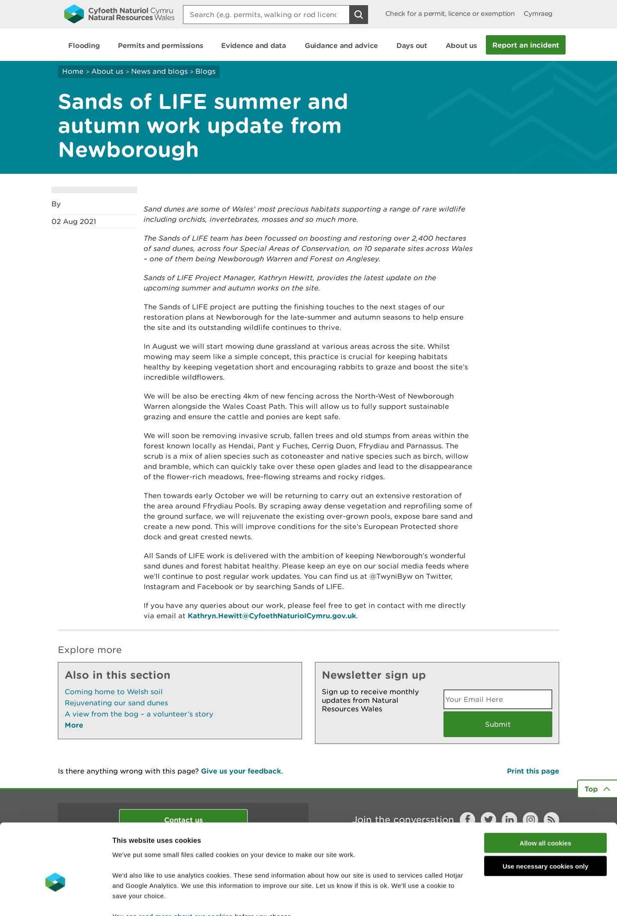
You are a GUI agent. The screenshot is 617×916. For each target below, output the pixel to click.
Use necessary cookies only (545, 814)
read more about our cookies (186, 864)
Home (73, 71)
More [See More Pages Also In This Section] (74, 725)
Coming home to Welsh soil (114, 691)
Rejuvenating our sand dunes (116, 702)
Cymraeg (538, 13)
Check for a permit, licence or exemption (450, 13)
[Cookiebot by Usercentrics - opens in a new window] (55, 899)
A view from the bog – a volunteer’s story (139, 714)
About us (107, 71)
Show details (454, 899)
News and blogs (159, 71)
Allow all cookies (546, 791)
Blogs (205, 71)
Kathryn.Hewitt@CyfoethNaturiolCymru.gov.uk (272, 615)
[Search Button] (358, 14)
